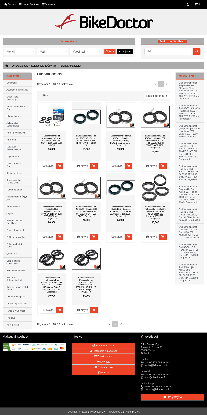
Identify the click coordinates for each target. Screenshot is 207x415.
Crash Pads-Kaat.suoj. (12, 98)
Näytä (48, 165)
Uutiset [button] (103, 372)
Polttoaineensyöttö (15, 237)
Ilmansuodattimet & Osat (15, 107)
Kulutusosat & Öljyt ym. (44, 65)
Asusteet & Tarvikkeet (17, 90)
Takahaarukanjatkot (16, 296)
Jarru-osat (11, 140)
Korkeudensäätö (14, 190)
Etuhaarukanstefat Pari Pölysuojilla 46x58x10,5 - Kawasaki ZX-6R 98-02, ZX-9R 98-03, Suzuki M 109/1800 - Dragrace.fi (155, 213)
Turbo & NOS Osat (15, 311)
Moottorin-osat (13, 206)
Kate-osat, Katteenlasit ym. (14, 148)
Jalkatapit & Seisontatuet (12, 124)
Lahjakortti (11, 83)
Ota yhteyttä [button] (172, 397)
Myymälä (103, 361)
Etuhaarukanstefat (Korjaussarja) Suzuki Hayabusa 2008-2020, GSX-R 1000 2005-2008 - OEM (51, 140)
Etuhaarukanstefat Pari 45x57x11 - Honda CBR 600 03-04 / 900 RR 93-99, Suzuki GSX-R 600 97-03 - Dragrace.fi (86, 211)
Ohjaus (9, 213)
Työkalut (10, 318)
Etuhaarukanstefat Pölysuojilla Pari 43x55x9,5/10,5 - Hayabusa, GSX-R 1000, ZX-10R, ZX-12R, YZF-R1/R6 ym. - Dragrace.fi (86, 285)
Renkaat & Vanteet (15, 270)
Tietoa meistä (103, 367)
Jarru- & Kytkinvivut (15, 133)
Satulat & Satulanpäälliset (14, 278)
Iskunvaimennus (14, 116)
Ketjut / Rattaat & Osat (14, 164)
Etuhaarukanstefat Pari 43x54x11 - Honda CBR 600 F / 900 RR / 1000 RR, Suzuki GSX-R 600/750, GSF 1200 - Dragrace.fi (155, 142)
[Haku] (168, 51)
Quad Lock (11, 253)
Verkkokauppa (20, 65)
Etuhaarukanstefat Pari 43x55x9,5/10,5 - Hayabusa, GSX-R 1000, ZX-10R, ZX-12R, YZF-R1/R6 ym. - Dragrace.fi (51, 213)
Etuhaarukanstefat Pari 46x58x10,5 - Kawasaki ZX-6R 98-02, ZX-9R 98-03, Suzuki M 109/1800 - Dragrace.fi (121, 211)
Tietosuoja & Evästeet (103, 350)
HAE (110, 51)
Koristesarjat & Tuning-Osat (13, 181)
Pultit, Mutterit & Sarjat (14, 245)
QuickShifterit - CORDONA (13, 262)
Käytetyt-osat (12, 156)
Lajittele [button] (45, 95)
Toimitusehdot (103, 356)
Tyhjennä (125, 51)
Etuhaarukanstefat (71, 65)
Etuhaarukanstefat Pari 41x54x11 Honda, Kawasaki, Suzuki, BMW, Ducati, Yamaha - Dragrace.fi (120, 140)
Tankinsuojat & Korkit (16, 303)
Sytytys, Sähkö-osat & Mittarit (17, 288)
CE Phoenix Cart (130, 411)
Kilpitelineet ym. (14, 173)
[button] (189, 4)
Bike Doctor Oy (96, 411)
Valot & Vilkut (12, 325)
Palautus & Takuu (103, 345)
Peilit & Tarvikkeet (15, 230)
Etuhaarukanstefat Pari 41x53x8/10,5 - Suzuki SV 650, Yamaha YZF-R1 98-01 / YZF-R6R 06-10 (86, 140)
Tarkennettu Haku (173, 41)
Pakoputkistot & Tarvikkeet (14, 221)
